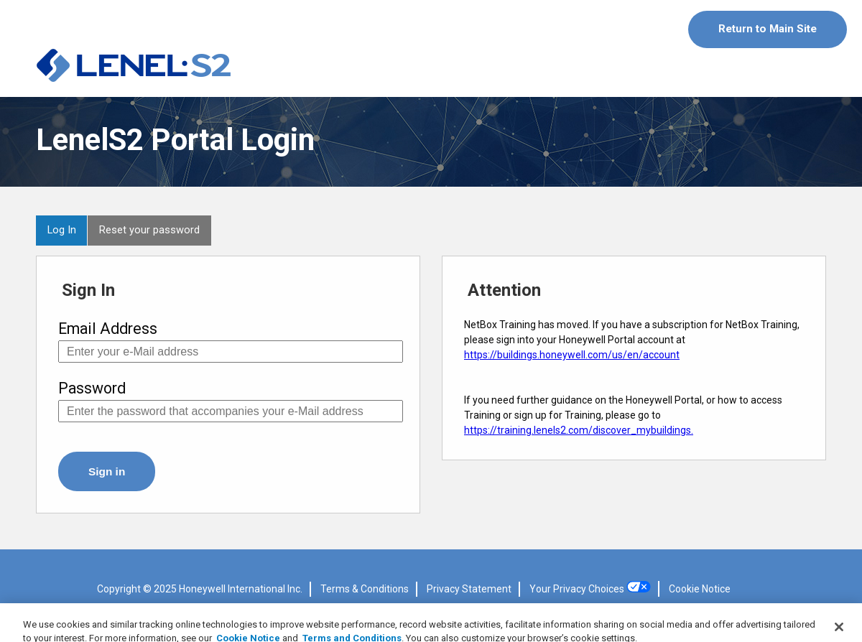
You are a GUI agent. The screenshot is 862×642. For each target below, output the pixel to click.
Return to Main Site (767, 28)
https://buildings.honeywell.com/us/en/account (572, 354)
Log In (61, 229)
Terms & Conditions (364, 589)
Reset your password (149, 229)
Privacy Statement (469, 589)
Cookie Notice (700, 589)
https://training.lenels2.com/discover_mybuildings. (578, 430)
